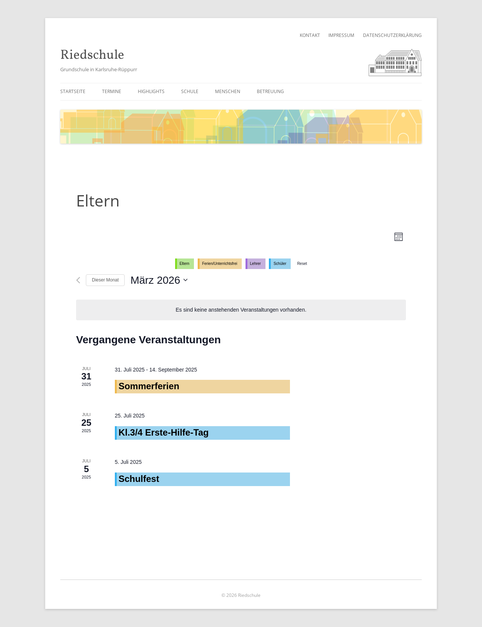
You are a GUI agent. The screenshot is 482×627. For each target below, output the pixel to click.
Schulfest (139, 479)
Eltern (184, 264)
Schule (189, 91)
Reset (302, 264)
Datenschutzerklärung (392, 35)
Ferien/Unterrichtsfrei (219, 264)
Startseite (72, 91)
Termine (111, 91)
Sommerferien (149, 386)
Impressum (341, 35)
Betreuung (270, 91)
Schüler (279, 264)
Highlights (151, 91)
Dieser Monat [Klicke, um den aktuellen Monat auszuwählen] (105, 280)
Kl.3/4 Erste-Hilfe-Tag (164, 432)
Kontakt (310, 35)
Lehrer (255, 264)
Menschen (227, 91)
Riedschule (92, 55)
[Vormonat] (78, 280)
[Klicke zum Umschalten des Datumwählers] (158, 280)
